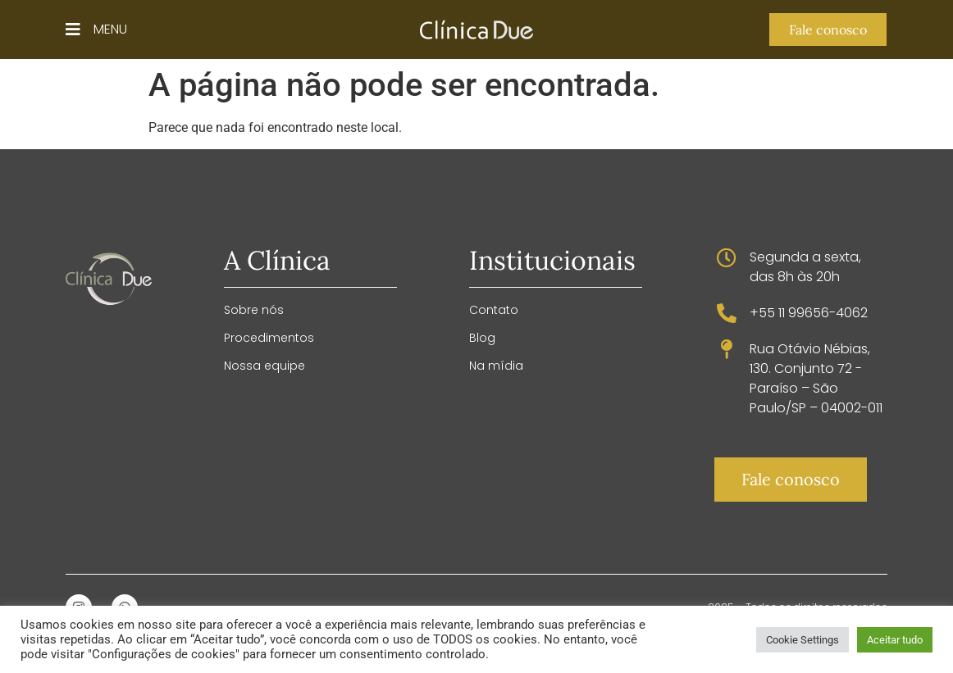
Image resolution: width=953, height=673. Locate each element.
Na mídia (496, 365)
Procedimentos (269, 338)
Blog (482, 338)
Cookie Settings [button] (802, 640)
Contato (493, 310)
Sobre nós (254, 310)
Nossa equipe (264, 365)
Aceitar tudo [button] (895, 640)
